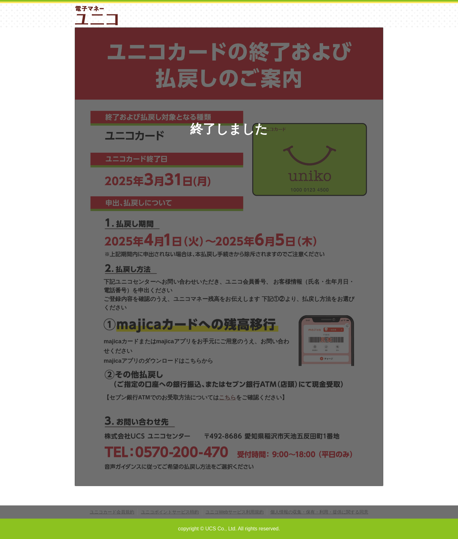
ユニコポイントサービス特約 (170, 511)
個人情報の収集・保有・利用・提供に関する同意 (319, 511)
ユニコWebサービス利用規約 (234, 511)
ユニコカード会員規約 (112, 511)
